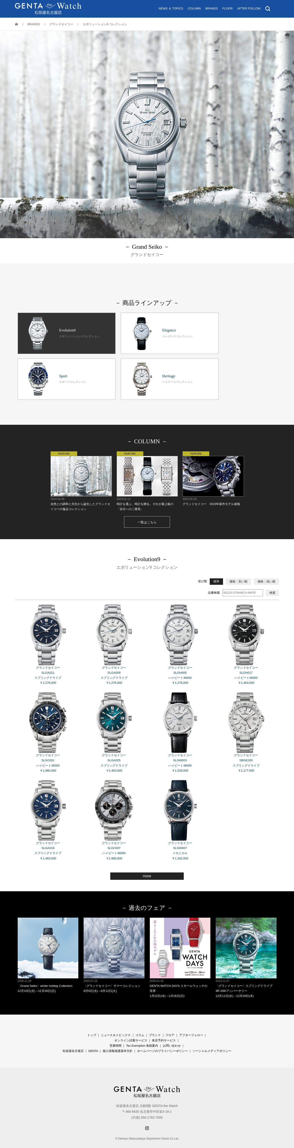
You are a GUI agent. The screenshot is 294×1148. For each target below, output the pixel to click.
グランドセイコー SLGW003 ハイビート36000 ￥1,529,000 (180, 722)
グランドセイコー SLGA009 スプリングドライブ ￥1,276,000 (114, 634)
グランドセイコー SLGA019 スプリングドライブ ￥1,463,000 (48, 810)
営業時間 (116, 1035)
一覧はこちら (147, 512)
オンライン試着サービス (130, 1030)
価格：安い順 (238, 571)
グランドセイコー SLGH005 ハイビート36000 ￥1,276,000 (180, 634)
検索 (272, 582)
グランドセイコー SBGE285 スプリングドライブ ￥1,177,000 (246, 722)
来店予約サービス (164, 1030)
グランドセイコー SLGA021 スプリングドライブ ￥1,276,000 (48, 634)
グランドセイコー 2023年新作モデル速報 (213, 468)
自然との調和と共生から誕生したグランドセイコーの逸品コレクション (81, 471)
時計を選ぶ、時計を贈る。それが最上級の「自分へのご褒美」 (147, 471)
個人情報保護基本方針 (118, 1041)
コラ (138, 1025)
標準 (216, 571)
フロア (169, 1025)
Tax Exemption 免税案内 (142, 1035)
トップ (91, 1025)
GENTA (93, 1041)
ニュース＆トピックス (116, 1025)
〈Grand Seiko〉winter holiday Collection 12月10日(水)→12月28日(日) (48, 945)
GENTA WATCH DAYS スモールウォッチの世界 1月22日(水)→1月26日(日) (180, 948)
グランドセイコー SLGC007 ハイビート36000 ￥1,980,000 (114, 810)
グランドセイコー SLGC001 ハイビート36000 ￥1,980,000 (48, 722)
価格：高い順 (266, 571)
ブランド (155, 1025)
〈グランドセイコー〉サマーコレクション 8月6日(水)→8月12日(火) (114, 945)
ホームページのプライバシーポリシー (162, 1041)
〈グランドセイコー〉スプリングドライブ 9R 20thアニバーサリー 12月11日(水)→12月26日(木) (246, 948)
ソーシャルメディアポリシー (211, 1041)
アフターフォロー (191, 1025)
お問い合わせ (172, 1035)
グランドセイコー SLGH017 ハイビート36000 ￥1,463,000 (246, 634)
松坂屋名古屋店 (73, 1041)
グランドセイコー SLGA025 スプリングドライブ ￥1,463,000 (114, 722)
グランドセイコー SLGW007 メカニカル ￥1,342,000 (180, 810)
